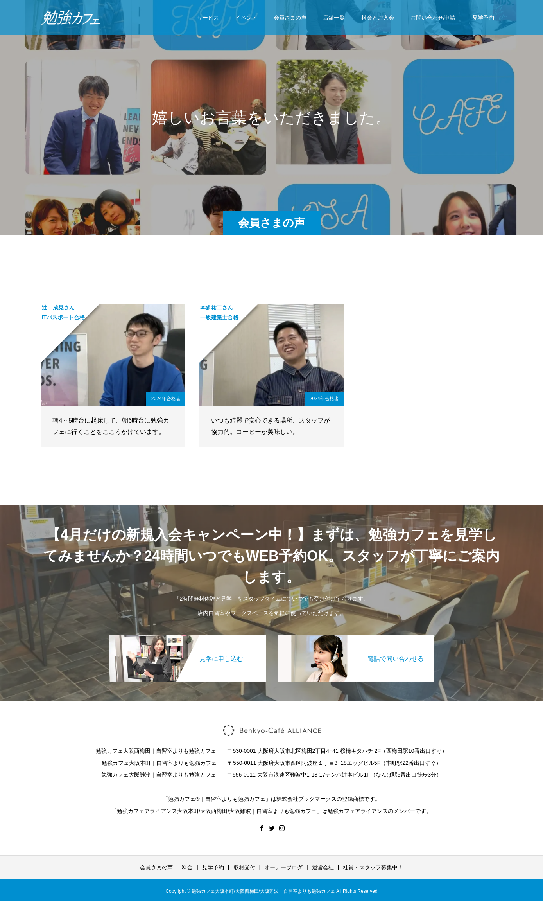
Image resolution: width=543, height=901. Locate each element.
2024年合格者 (166, 398)
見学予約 (483, 17)
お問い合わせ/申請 (433, 17)
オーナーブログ (283, 867)
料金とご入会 (377, 17)
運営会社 (323, 867)
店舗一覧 (334, 17)
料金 (187, 867)
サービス (208, 17)
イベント (246, 17)
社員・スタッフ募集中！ (373, 867)
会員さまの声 (290, 17)
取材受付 (244, 867)
